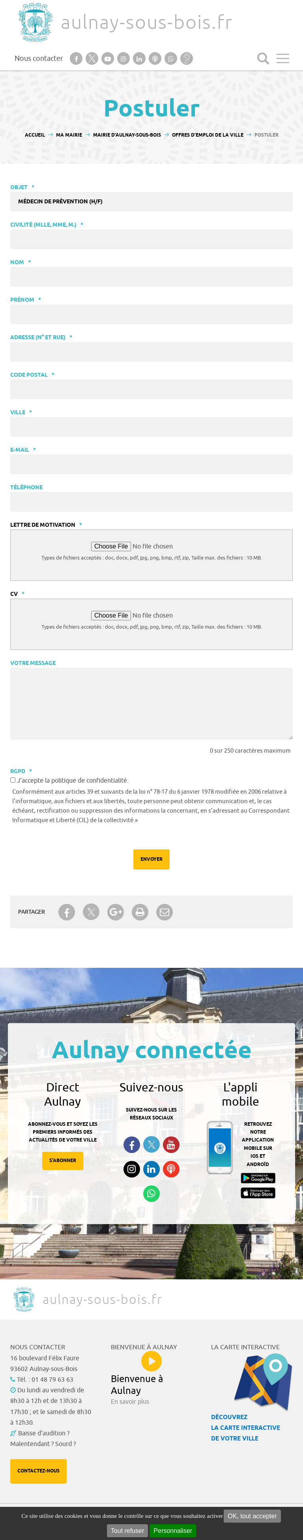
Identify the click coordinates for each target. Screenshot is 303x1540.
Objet (22, 188)
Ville (21, 413)
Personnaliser (172, 1530)
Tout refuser (127, 1530)
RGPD (21, 772)
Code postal (32, 375)
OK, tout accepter (252, 1516)
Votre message (33, 663)
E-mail (23, 450)
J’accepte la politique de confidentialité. (73, 781)
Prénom (25, 300)
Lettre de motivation (46, 525)
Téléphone (26, 488)
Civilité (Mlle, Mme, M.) (46, 225)
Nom (20, 263)
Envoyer (151, 859)
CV (17, 594)
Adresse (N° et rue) (41, 338)
